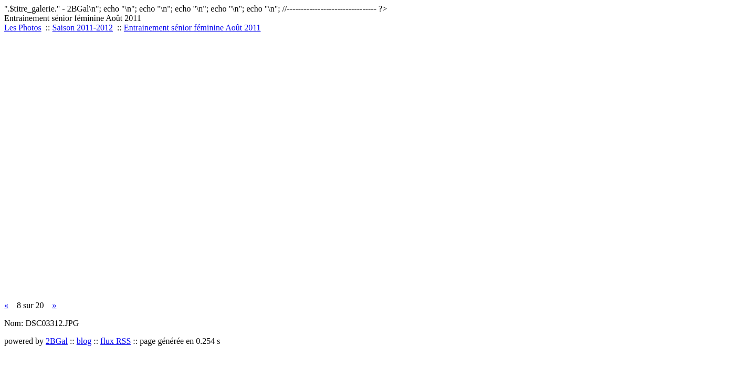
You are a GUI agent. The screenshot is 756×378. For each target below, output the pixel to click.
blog (84, 341)
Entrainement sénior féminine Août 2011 (192, 27)
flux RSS (115, 341)
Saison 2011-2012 (82, 27)
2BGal (57, 341)
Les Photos (22, 27)
